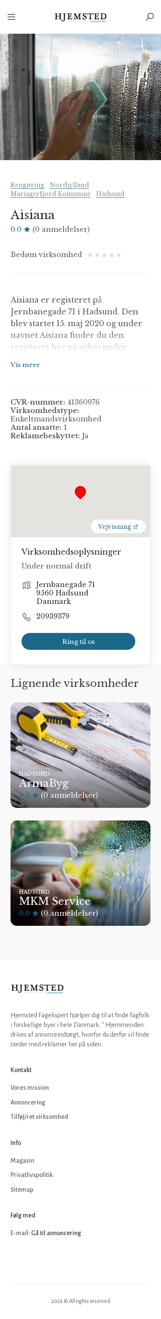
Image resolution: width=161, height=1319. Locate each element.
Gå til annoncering (56, 1233)
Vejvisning (118, 527)
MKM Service (55, 901)
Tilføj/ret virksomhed (39, 1116)
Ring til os (78, 642)
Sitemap (22, 1189)
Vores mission (30, 1087)
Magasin (22, 1160)
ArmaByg (44, 783)
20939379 (53, 616)
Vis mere (25, 365)
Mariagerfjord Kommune (51, 194)
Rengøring (27, 185)
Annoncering (28, 1102)
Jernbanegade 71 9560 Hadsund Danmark (65, 593)
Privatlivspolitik (32, 1175)
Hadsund (110, 194)
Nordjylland (69, 185)
